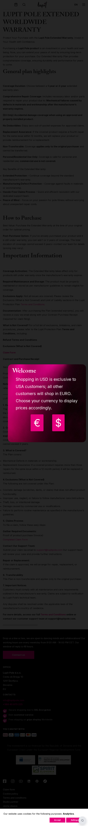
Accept (57, 820)
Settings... (75, 820)
